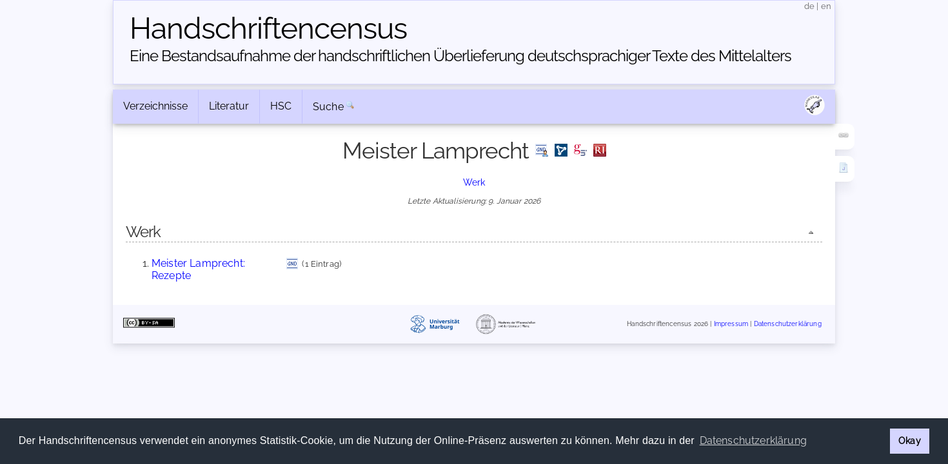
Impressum (731, 323)
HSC (280, 106)
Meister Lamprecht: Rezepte (198, 269)
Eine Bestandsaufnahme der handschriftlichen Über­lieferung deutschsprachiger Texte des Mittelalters (460, 55)
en (826, 6)
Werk (474, 182)
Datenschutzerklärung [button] (753, 440)
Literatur (229, 106)
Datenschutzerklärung (788, 323)
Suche (328, 107)
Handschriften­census (268, 28)
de (809, 6)
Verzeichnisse (155, 106)
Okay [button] (909, 440)
